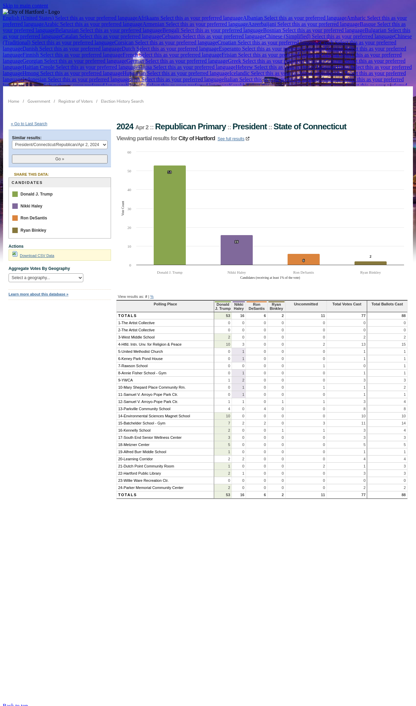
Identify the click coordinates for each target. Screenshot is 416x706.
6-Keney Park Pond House (140, 354)
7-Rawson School (133, 362)
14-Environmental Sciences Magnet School (154, 412)
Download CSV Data (33, 256)
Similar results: (27, 137)
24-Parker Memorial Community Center (150, 483)
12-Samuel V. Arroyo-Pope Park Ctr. (148, 397)
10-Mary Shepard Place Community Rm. (151, 383)
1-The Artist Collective (136, 319)
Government (39, 101)
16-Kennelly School (134, 426)
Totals (127, 311)
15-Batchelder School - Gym (141, 419)
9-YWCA (125, 376)
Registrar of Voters (75, 101)
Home (13, 101)
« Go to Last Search (29, 123)
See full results (231, 138)
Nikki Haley (31, 206)
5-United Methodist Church (140, 347)
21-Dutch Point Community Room (146, 462)
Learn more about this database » (38, 294)
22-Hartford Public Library (139, 469)
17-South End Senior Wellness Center (150, 433)
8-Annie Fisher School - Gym (142, 369)
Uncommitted (317, 304)
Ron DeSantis (33, 218)
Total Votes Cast (351, 304)
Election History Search (122, 101)
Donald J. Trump (36, 194)
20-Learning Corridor (135, 455)
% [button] (152, 296)
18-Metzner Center (134, 440)
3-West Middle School (136, 333)
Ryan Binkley (33, 230)
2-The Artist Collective (136, 326)
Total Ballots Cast (388, 304)
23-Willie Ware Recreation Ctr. (143, 476)
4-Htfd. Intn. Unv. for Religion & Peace (150, 340)
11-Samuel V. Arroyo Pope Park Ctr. (148, 390)
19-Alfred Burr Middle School (142, 448)
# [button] (146, 296)
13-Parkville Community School (144, 405)
